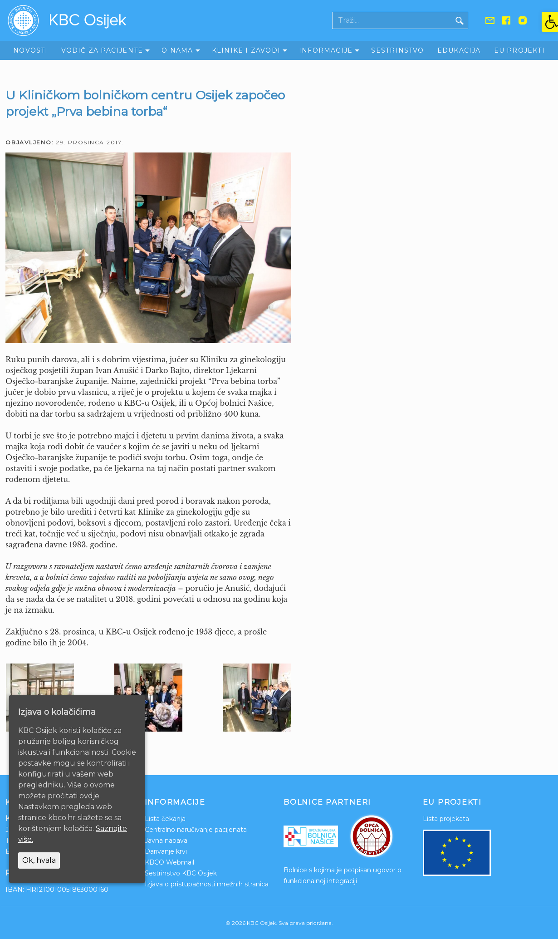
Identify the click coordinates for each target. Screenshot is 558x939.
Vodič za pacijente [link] (102, 50)
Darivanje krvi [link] (166, 851)
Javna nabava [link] (166, 840)
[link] (550, 22)
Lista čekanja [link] (165, 819)
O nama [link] (177, 50)
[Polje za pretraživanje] (392, 20)
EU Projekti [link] (519, 50)
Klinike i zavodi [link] (246, 50)
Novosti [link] (30, 50)
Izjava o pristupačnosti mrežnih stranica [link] (207, 884)
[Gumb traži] (459, 20)
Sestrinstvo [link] (397, 50)
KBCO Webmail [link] (169, 862)
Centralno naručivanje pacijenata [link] (196, 830)
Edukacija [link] (459, 50)
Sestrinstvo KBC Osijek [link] (181, 873)
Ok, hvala (39, 860)
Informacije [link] (325, 50)
